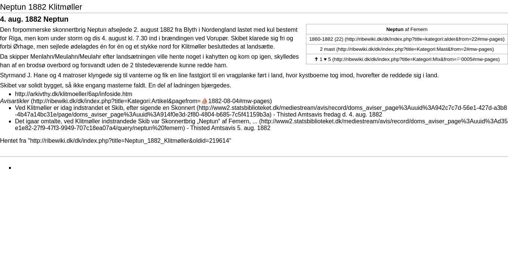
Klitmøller (193, 46)
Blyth (190, 30)
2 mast (327, 49)
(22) (338, 39)
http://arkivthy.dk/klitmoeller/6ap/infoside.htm (73, 94)
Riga (15, 38)
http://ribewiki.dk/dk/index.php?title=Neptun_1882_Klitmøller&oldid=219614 (129, 140)
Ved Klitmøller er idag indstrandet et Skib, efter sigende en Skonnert (105, 108)
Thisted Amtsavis (299, 114)
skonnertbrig (69, 30)
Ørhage (23, 46)
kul (270, 30)
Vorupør (216, 38)
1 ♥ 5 (322, 59)
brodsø (36, 65)
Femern (419, 29)
